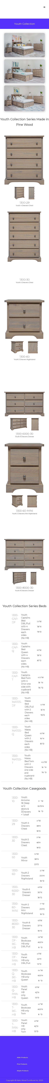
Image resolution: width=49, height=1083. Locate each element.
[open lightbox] (24, 160)
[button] (44, 7)
